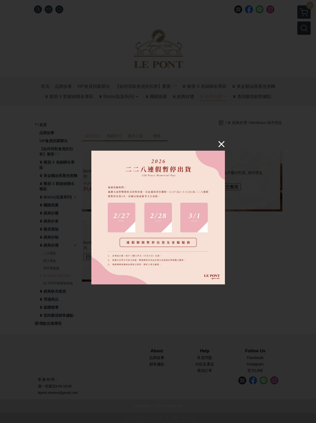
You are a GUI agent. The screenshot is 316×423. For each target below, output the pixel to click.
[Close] (221, 144)
